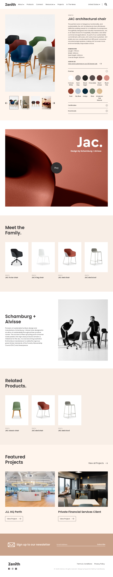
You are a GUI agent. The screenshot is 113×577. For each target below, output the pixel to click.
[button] (94, 4)
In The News (71, 4)
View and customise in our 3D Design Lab (82, 64)
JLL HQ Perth (13, 512)
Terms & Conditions (84, 564)
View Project (12, 519)
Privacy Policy (99, 564)
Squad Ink (87, 569)
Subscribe (101, 544)
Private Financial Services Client (79, 512)
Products (30, 3)
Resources (50, 4)
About (20, 4)
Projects (61, 4)
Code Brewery (100, 569)
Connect (39, 4)
